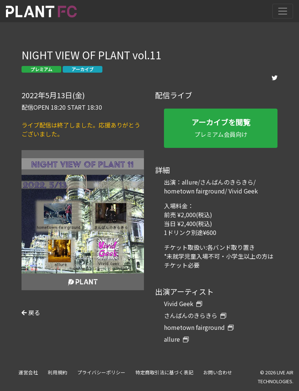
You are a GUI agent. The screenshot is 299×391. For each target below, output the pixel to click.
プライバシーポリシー (101, 372)
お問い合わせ (217, 372)
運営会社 (28, 372)
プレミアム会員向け (220, 128)
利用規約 (57, 372)
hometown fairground (199, 327)
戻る (31, 312)
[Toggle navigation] (282, 11)
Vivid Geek (183, 303)
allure (176, 339)
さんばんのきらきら (195, 315)
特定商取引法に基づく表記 (164, 372)
